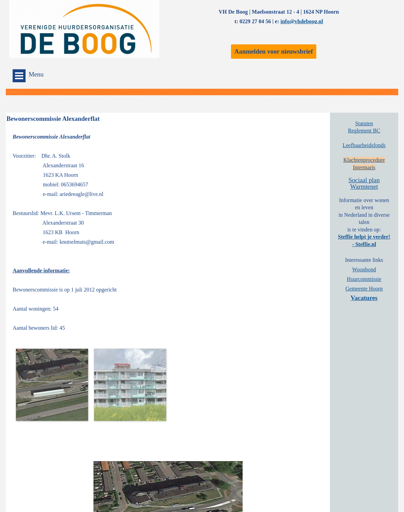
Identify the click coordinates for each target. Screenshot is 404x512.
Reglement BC (364, 130)
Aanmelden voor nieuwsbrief (273, 51)
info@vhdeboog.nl (301, 21)
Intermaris (364, 167)
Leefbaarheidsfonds (364, 145)
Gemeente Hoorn (364, 288)
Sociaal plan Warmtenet (364, 183)
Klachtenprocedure (364, 160)
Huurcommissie (364, 279)
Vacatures (364, 297)
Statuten (364, 123)
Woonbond (364, 269)
